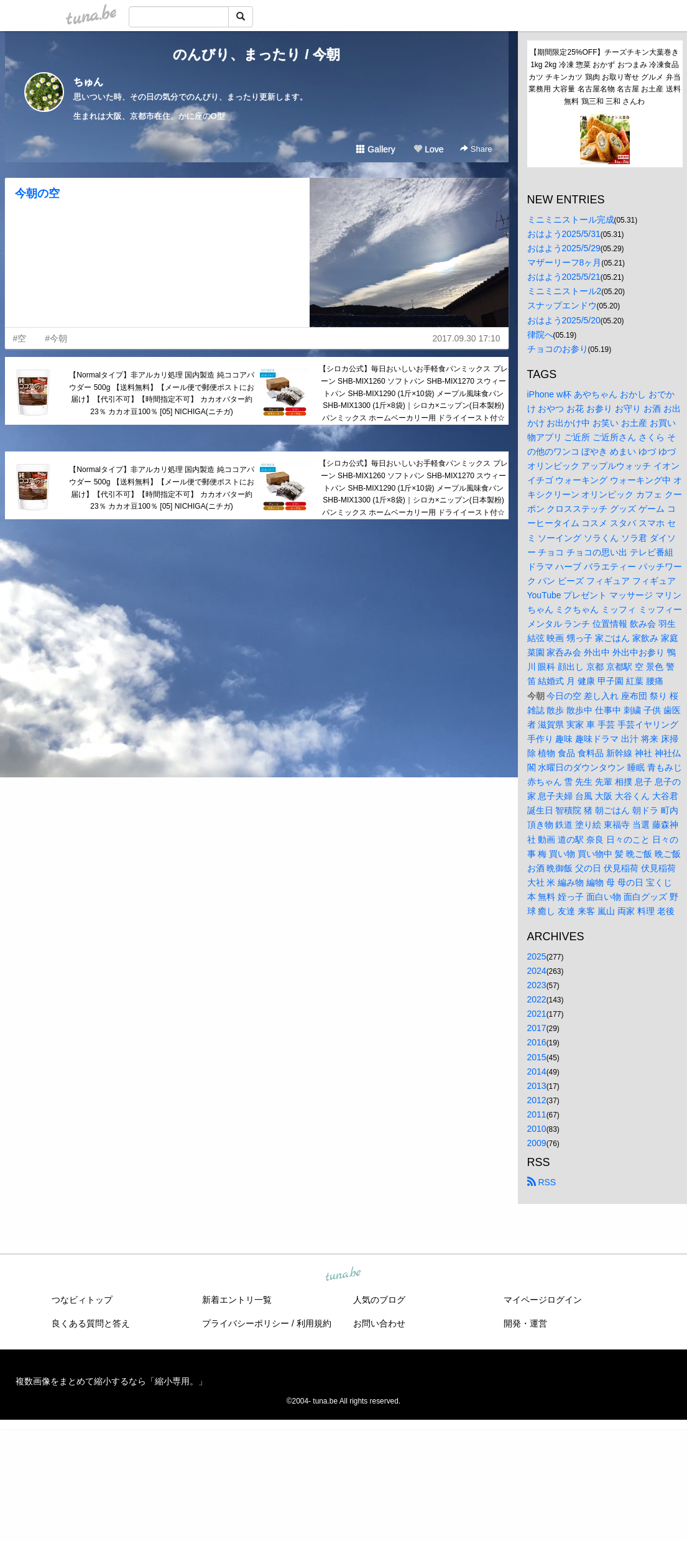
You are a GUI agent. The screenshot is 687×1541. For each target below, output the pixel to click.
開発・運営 (525, 1323)
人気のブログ (379, 1300)
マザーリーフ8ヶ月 (564, 262)
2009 (536, 1143)
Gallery (375, 149)
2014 (536, 1071)
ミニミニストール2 (564, 291)
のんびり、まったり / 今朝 (256, 54)
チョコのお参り (557, 349)
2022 (536, 999)
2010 (536, 1129)
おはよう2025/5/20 (564, 320)
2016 (536, 1042)
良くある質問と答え (91, 1323)
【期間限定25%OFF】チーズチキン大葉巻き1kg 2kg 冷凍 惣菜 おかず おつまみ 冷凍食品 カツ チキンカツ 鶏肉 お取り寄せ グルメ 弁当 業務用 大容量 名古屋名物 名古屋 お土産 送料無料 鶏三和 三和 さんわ (605, 77)
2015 (536, 1057)
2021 (536, 1014)
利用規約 (314, 1323)
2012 (536, 1100)
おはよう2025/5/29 (564, 248)
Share (476, 149)
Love (428, 149)
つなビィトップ (82, 1300)
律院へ (540, 335)
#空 (20, 338)
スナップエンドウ (562, 305)
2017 (536, 1028)
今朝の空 (37, 193)
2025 (536, 956)
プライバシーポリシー (245, 1323)
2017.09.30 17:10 (466, 338)
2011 (536, 1114)
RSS (541, 1182)
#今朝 (56, 338)
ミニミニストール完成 (570, 219)
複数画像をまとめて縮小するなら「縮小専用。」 (111, 1381)
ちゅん (88, 81)
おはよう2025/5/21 (564, 277)
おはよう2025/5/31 (564, 234)
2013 (536, 1086)
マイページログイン (543, 1300)
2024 (536, 971)
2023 (536, 985)
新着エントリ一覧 (237, 1300)
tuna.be (343, 1275)
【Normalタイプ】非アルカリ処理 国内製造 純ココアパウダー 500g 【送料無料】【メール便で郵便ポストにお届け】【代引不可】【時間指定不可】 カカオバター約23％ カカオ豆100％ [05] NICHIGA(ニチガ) (161, 393)
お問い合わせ (379, 1323)
